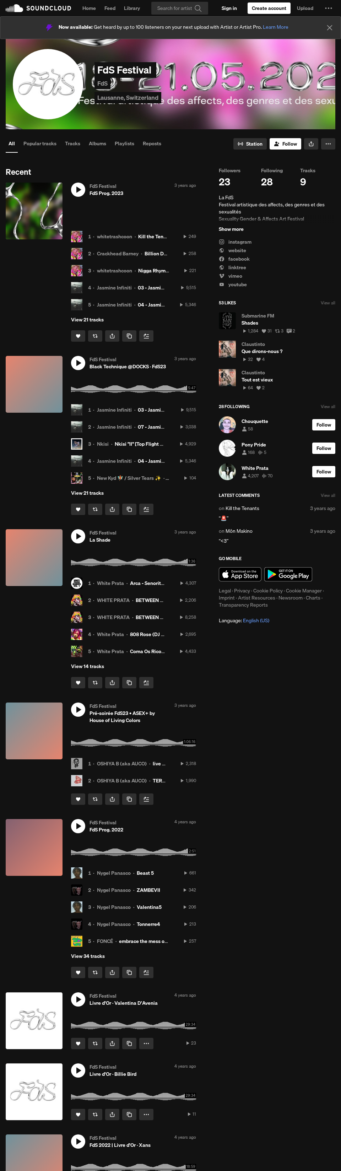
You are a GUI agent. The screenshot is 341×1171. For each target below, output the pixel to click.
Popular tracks (39, 143)
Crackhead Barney (118, 253)
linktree (232, 267)
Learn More (275, 27)
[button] (328, 8)
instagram (235, 242)
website (232, 250)
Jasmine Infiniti (114, 288)
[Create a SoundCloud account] (269, 8)
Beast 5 (145, 873)
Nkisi (103, 444)
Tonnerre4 (148, 924)
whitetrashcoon (114, 236)
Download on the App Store (240, 574)
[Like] (78, 336)
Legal (225, 591)
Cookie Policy (268, 591)
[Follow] (285, 144)
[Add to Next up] (146, 336)
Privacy (242, 591)
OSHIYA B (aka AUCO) (122, 764)
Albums (97, 143)
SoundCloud (38, 8)
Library (132, 8)
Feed (109, 8)
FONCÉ (105, 941)
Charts (313, 598)
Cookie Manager (304, 591)
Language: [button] (244, 620)
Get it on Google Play (288, 574)
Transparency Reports (243, 605)
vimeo (230, 276)
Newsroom (290, 598)
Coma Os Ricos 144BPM (157, 651)
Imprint (227, 598)
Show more (231, 229)
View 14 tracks (87, 666)
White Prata (110, 583)
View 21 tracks (87, 320)
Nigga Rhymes (154, 271)
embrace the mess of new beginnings (161, 941)
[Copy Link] (129, 336)
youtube (233, 284)
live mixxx (164, 764)
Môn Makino (239, 531)
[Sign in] (229, 8)
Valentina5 (149, 907)
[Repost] (95, 336)
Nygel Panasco (114, 873)
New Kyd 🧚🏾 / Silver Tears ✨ (129, 478)
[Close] (330, 28)
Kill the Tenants (155, 236)
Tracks (72, 143)
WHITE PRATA (113, 600)
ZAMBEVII (148, 890)
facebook (234, 259)
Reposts (152, 143)
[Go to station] (250, 144)
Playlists (124, 143)
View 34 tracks (88, 956)
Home (89, 8)
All (12, 143)
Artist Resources (256, 598)
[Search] (179, 8)
